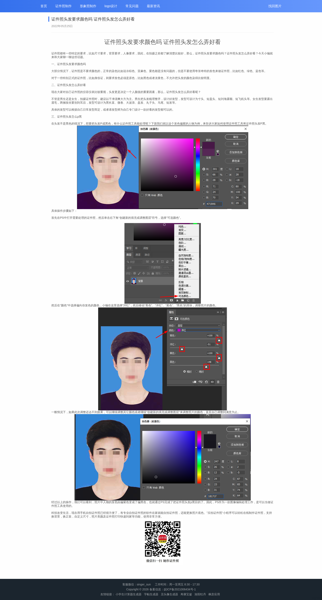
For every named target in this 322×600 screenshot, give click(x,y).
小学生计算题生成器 (128, 594)
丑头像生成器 (169, 594)
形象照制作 (88, 6)
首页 (43, 6)
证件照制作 (63, 6)
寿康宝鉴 (186, 594)
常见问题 (132, 6)
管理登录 (316, 598)
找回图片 (275, 6)
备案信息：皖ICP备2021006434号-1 (173, 589)
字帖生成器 (151, 594)
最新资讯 (153, 6)
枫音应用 (214, 594)
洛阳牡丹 (200, 594)
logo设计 (111, 6)
